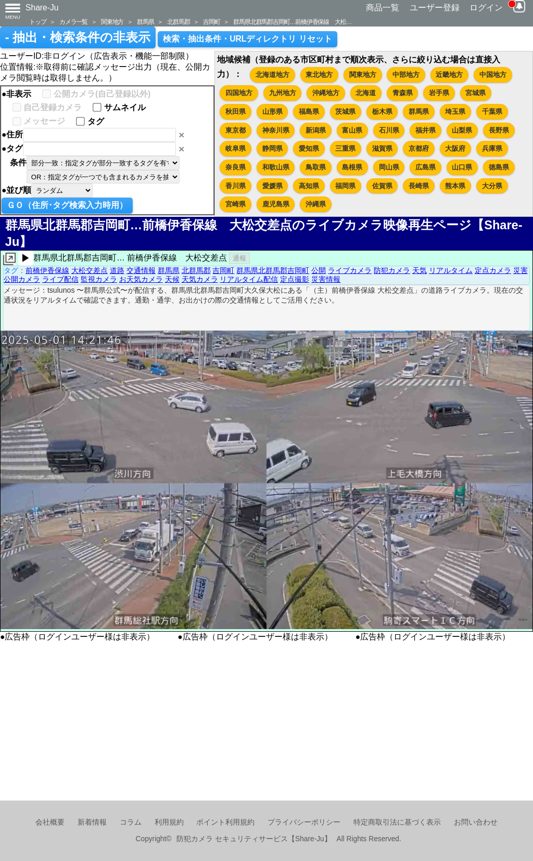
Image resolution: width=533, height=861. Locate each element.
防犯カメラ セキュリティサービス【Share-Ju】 (253, 839)
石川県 (389, 130)
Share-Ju (42, 7)
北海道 (366, 93)
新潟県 (316, 130)
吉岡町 (211, 21)
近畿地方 (449, 75)
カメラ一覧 (73, 21)
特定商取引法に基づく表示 (397, 822)
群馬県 (145, 21)
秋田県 (235, 111)
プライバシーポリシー (304, 822)
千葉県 (492, 111)
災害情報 (325, 279)
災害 (520, 270)
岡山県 (389, 167)
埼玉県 (455, 111)
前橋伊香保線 (47, 270)
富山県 (352, 130)
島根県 (352, 167)
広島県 (425, 167)
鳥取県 (316, 167)
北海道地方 (272, 75)
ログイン (486, 7)
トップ (37, 21)
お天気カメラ (141, 279)
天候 (172, 279)
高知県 (309, 186)
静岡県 (272, 148)
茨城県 (345, 111)
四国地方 (238, 93)
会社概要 (50, 822)
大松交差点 (89, 270)
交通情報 (141, 270)
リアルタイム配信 (249, 279)
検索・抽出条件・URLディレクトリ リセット (247, 38)
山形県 (272, 111)
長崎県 (419, 186)
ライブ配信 (60, 279)
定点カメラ (493, 270)
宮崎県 (235, 204)
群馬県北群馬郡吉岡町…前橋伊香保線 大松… (292, 21)
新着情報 (92, 822)
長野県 (499, 130)
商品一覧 (382, 7)
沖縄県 (316, 204)
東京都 (235, 130)
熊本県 (455, 186)
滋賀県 (382, 148)
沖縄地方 (325, 93)
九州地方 (282, 93)
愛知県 (309, 148)
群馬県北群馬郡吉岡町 (272, 270)
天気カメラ (200, 279)
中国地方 (492, 75)
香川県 (235, 186)
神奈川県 (275, 130)
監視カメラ (99, 279)
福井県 (425, 130)
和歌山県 (275, 167)
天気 (419, 270)
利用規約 (169, 822)
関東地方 (112, 21)
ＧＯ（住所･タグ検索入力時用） (67, 205)
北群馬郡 (178, 21)
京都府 (419, 148)
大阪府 (455, 148)
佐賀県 (382, 186)
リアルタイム (451, 270)
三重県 (345, 148)
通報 (239, 258)
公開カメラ (22, 279)
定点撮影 (294, 279)
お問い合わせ (476, 822)
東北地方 (319, 75)
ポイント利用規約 (225, 822)
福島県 (309, 111)
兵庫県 (492, 148)
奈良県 (235, 167)
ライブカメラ (350, 270)
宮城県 (475, 93)
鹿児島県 (275, 204)
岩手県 (439, 93)
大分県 (492, 186)
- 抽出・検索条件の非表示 (77, 37)
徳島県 (499, 167)
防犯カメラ (392, 270)
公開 (318, 270)
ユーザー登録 (435, 7)
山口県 (462, 167)
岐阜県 (235, 148)
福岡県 (345, 186)
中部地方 (406, 75)
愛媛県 (272, 186)
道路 (117, 270)
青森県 (402, 93)
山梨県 (462, 130)
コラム (131, 822)
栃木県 (382, 111)
